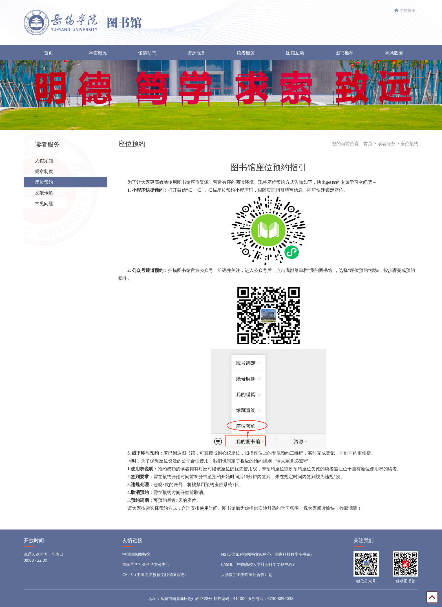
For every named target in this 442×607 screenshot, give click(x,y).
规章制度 (44, 171)
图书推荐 (344, 53)
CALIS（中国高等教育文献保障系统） (155, 574)
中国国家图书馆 (136, 554)
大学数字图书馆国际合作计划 (246, 574)
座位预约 (44, 182)
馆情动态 (147, 53)
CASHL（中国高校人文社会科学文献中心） (258, 564)
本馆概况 (98, 53)
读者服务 (246, 53)
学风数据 (394, 53)
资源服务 (196, 53)
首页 (48, 53)
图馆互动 (295, 53)
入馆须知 (44, 161)
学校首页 (408, 10)
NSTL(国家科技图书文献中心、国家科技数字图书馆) (266, 554)
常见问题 (44, 203)
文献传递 (44, 193)
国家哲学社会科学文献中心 (146, 564)
